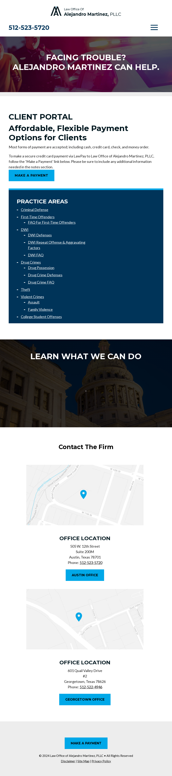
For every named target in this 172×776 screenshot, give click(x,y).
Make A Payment (31, 175)
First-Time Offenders (38, 217)
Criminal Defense (34, 209)
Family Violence (40, 309)
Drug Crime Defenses (45, 275)
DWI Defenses (40, 235)
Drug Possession (41, 267)
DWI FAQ (35, 255)
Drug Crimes (31, 262)
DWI (24, 229)
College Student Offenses (41, 316)
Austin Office (85, 575)
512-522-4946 (91, 687)
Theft (25, 289)
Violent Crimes (32, 296)
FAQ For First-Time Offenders (52, 222)
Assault (34, 302)
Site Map (83, 761)
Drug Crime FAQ (41, 282)
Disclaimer (68, 761)
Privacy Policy (101, 761)
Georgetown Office (84, 699)
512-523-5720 (29, 27)
